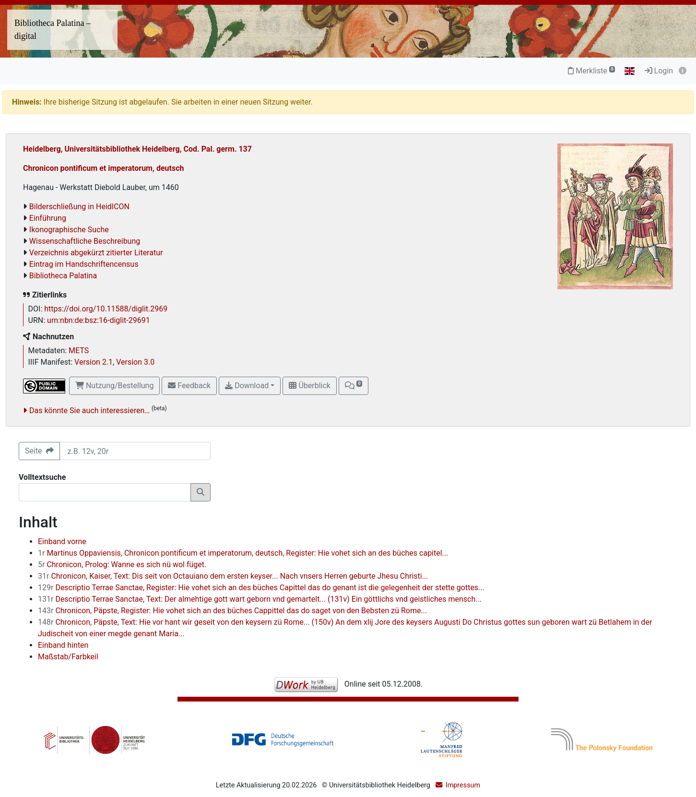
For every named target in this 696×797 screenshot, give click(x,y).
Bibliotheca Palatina (63, 275)
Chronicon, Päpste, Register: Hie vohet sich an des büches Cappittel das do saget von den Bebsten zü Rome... (232, 610)
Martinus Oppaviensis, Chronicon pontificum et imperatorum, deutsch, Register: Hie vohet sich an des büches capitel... (243, 553)
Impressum (463, 785)
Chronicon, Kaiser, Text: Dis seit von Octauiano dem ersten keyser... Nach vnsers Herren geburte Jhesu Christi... (233, 576)
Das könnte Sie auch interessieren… (89, 410)
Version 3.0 (135, 362)
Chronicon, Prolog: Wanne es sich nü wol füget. (122, 564)
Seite (39, 450)
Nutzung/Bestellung (114, 385)
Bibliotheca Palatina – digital (52, 29)
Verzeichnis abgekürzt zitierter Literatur (96, 252)
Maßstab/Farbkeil (68, 656)
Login (659, 70)
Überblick (309, 385)
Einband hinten (63, 645)
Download (247, 385)
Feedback (189, 385)
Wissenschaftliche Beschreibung (84, 241)
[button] (353, 386)
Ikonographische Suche (69, 229)
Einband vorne (62, 541)
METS (79, 350)
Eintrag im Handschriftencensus (84, 264)
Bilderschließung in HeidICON (79, 206)
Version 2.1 (93, 362)
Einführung (47, 218)
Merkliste (591, 70)
